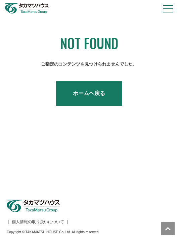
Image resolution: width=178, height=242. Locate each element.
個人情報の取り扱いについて (38, 159)
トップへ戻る (168, 228)
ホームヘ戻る (89, 93)
